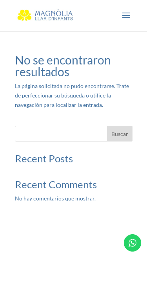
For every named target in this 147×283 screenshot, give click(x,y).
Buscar (119, 133)
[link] (45, 15)
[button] (126, 20)
